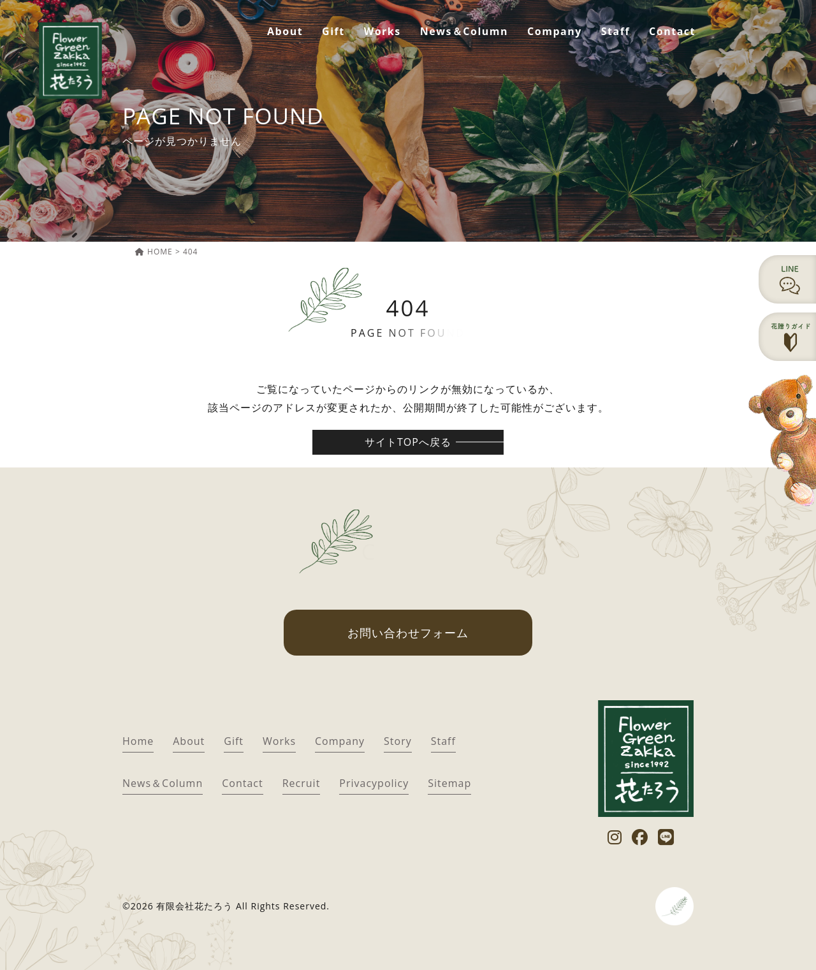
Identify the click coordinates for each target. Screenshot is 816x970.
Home (138, 741)
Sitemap (449, 783)
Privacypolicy (374, 783)
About (285, 31)
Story (398, 741)
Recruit (301, 783)
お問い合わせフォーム (408, 632)
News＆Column (464, 31)
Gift (333, 31)
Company (554, 31)
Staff (615, 31)
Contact (672, 31)
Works (382, 31)
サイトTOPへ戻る (408, 442)
